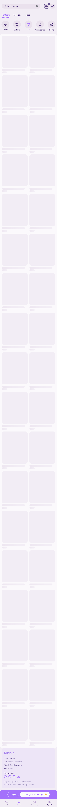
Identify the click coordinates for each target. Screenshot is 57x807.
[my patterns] (49, 803)
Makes (27, 15)
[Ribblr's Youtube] (18, 777)
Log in (13, 794)
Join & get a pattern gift (35, 794)
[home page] (6, 803)
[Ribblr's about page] (28, 761)
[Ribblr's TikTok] (14, 776)
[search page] (19, 803)
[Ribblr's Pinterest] (5, 776)
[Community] (34, 803)
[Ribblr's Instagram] (9, 776)
